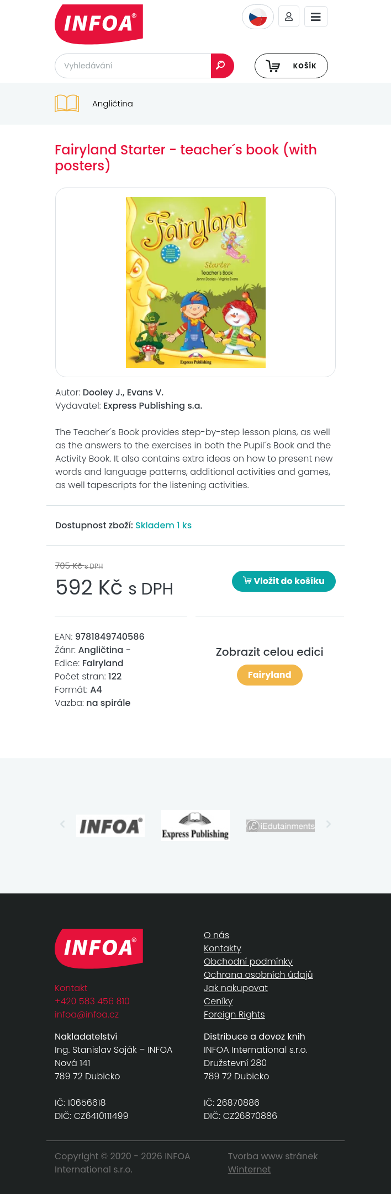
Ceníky (218, 1001)
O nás (216, 935)
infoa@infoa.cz (87, 1014)
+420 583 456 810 (92, 1001)
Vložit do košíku (284, 581)
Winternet (249, 1169)
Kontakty (222, 948)
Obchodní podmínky (248, 961)
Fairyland (270, 674)
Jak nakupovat (236, 988)
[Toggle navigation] (316, 16)
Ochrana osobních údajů (258, 974)
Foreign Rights (234, 1014)
